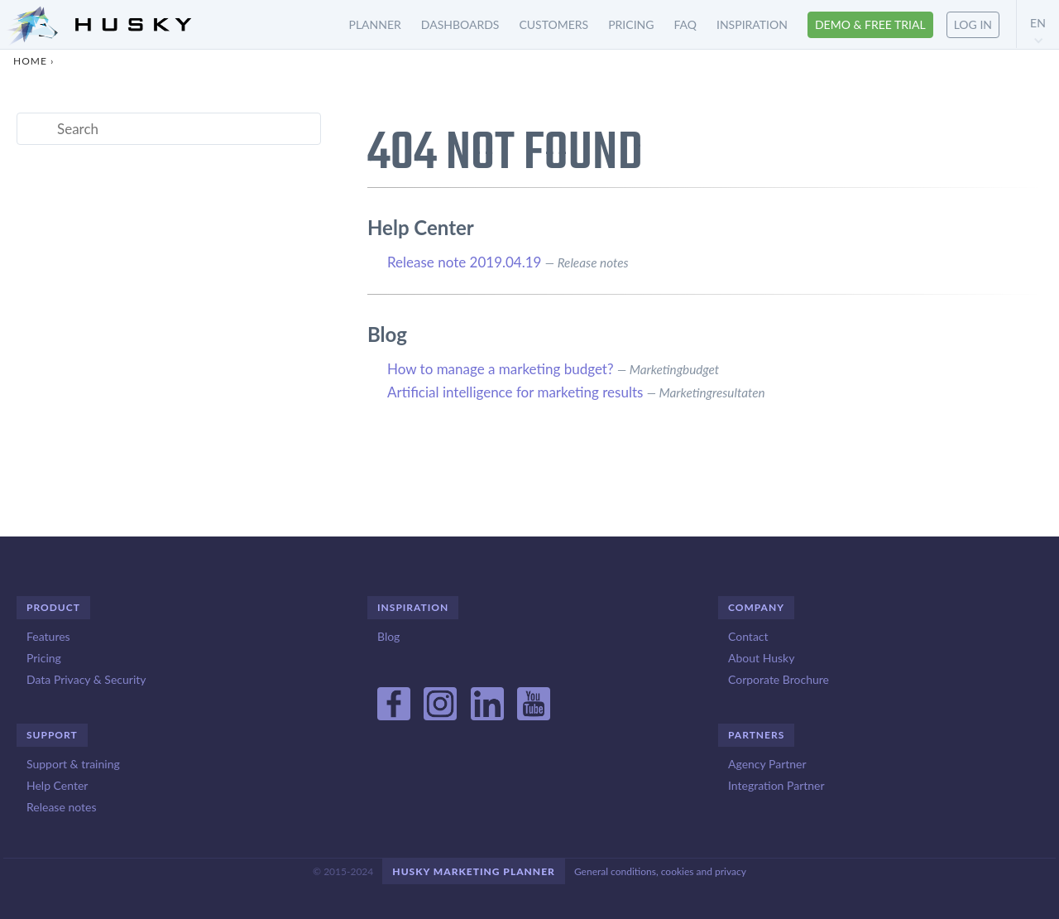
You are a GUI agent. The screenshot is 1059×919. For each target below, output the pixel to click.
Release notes (61, 807)
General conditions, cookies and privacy (660, 871)
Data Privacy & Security (86, 679)
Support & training (73, 764)
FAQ (685, 24)
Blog (388, 636)
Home (30, 61)
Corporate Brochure (778, 679)
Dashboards (460, 24)
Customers (553, 24)
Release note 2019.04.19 (464, 262)
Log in (973, 24)
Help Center (57, 785)
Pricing (631, 24)
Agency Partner (767, 764)
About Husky (761, 658)
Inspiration (752, 24)
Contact (748, 636)
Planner (375, 24)
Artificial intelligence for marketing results (515, 392)
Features (48, 636)
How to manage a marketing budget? (500, 369)
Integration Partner (776, 785)
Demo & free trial (870, 24)
